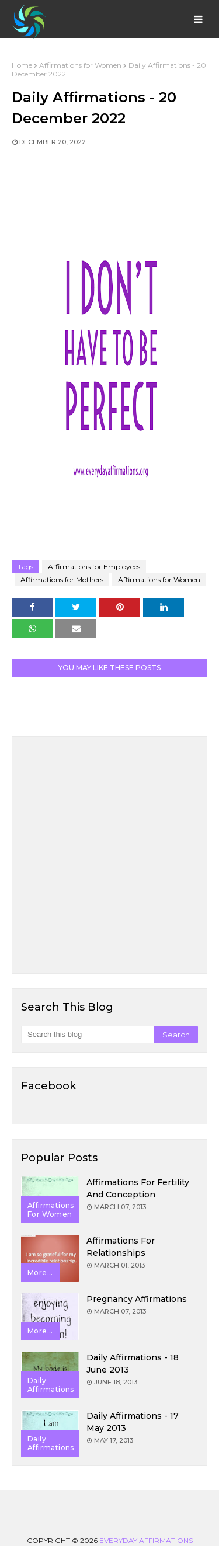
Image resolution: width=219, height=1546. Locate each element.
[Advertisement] (109, 855)
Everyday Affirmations (146, 1540)
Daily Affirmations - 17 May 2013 (132, 1422)
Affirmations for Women (80, 65)
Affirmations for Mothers (61, 579)
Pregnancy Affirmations (136, 1299)
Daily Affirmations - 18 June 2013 (132, 1363)
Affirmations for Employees (94, 566)
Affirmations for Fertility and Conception (137, 1188)
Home (22, 65)
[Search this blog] (87, 1034)
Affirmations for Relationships (120, 1246)
